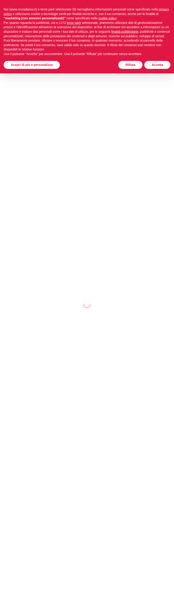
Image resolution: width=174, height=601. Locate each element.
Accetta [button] (157, 65)
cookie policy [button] (107, 18)
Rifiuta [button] (130, 65)
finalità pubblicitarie (124, 31)
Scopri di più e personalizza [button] (32, 65)
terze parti (74, 23)
